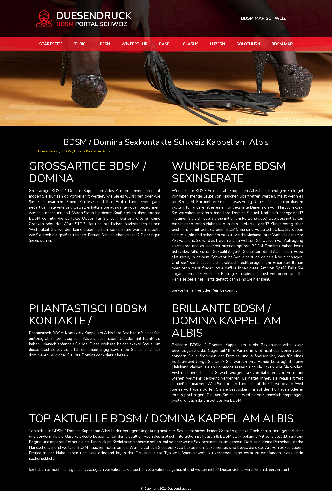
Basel (165, 44)
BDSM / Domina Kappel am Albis (86, 151)
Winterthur (135, 44)
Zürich (81, 44)
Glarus (191, 44)
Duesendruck (47, 151)
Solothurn (248, 44)
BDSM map (282, 44)
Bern (105, 44)
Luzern (217, 44)
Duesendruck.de (179, 488)
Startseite (51, 44)
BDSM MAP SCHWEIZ (263, 18)
